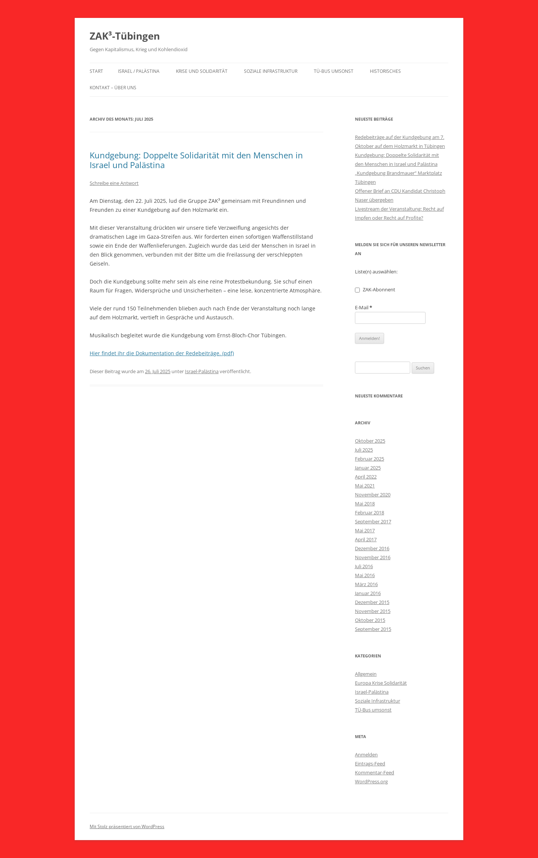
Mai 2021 (365, 485)
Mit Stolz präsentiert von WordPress (127, 826)
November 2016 (372, 557)
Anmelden (366, 754)
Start (96, 71)
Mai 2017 (365, 530)
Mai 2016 (365, 575)
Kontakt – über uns (113, 87)
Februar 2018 (369, 512)
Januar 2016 (368, 593)
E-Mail (363, 307)
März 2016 (366, 584)
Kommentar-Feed (374, 772)
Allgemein (366, 673)
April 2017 (366, 539)
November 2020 (372, 494)
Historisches (385, 71)
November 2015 (372, 611)
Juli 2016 (364, 566)
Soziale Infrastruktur (270, 71)
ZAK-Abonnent (375, 289)
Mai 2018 (365, 503)
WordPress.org (371, 781)
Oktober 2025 (370, 440)
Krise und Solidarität (202, 71)
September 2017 (373, 521)
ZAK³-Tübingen (125, 36)
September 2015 (373, 629)
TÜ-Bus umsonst (333, 71)
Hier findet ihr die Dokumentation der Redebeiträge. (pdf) (162, 353)
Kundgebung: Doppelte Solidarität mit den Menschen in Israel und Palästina (196, 159)
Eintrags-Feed (370, 763)
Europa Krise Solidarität (381, 682)
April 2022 (366, 476)
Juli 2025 (364, 449)
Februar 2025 (369, 458)
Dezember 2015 (372, 602)
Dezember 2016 (372, 548)
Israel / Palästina (139, 71)
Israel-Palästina (202, 371)
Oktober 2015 (370, 620)
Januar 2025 (368, 467)
